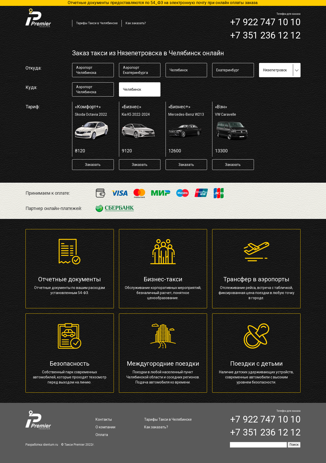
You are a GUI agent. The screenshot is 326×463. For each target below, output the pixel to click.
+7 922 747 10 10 (265, 22)
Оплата (102, 435)
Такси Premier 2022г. (79, 444)
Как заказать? (136, 23)
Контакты (104, 419)
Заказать (93, 165)
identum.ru (50, 444)
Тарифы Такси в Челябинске (97, 23)
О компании (105, 427)
